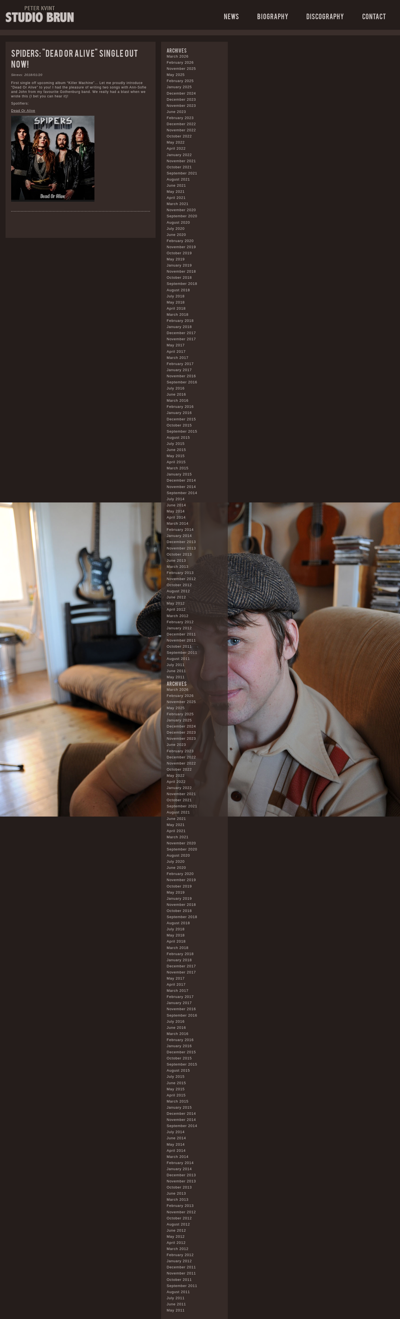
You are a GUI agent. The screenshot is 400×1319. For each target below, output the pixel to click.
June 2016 (176, 394)
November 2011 (181, 640)
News (231, 16)
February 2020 (180, 241)
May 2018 (176, 302)
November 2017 (181, 339)
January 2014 (179, 536)
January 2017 (179, 370)
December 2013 (181, 542)
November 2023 (181, 105)
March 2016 (178, 400)
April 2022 (176, 148)
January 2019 (179, 265)
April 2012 (176, 609)
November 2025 (181, 68)
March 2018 (178, 314)
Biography (273, 16)
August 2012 (178, 591)
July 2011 (176, 665)
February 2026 (180, 62)
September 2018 (182, 284)
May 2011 (176, 677)
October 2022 (179, 136)
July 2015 (176, 444)
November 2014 (181, 487)
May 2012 (176, 603)
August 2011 (178, 659)
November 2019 (181, 247)
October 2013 (179, 554)
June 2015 (176, 450)
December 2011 (181, 634)
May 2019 (176, 259)
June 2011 (176, 671)
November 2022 (181, 130)
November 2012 (181, 579)
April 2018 (176, 308)
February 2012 (180, 622)
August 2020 (178, 222)
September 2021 (182, 173)
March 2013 (178, 566)
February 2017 (180, 364)
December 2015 (181, 419)
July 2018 (176, 296)
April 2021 (176, 198)
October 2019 (179, 253)
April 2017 (176, 351)
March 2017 (178, 358)
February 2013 (180, 573)
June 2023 (176, 112)
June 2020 (176, 235)
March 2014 (178, 523)
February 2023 (180, 118)
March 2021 (178, 204)
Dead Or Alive (23, 111)
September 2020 (182, 216)
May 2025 (176, 75)
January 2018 (179, 327)
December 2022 (181, 124)
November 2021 (181, 161)
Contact (374, 16)
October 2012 (179, 585)
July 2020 (176, 228)
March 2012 (178, 616)
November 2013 (181, 548)
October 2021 (179, 167)
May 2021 (176, 191)
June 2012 (176, 597)
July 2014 (176, 499)
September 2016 (182, 382)
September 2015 (182, 431)
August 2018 (178, 290)
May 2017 (176, 345)
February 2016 (180, 407)
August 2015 (178, 437)
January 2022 (179, 155)
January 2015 (179, 474)
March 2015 (178, 468)
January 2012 (179, 628)
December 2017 (181, 333)
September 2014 (182, 493)
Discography (325, 16)
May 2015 (176, 456)
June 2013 (176, 560)
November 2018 (181, 271)
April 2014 (176, 517)
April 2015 (176, 462)
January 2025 (179, 87)
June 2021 (176, 185)
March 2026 (178, 56)
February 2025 (180, 81)
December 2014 (181, 480)
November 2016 (181, 376)
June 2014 (176, 505)
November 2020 (181, 210)
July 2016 (176, 388)
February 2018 (180, 321)
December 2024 (181, 93)
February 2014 (180, 529)
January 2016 (179, 413)
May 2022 (176, 142)
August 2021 (178, 179)
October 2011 (179, 646)
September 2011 (182, 652)
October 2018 (179, 277)
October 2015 (179, 425)
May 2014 (176, 511)
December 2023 (181, 99)
